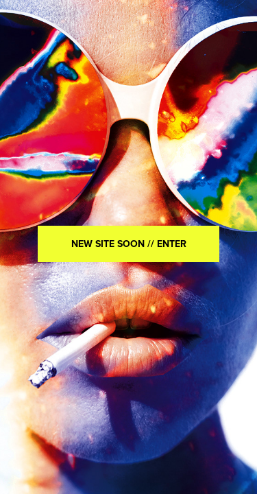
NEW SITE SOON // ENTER (128, 243)
